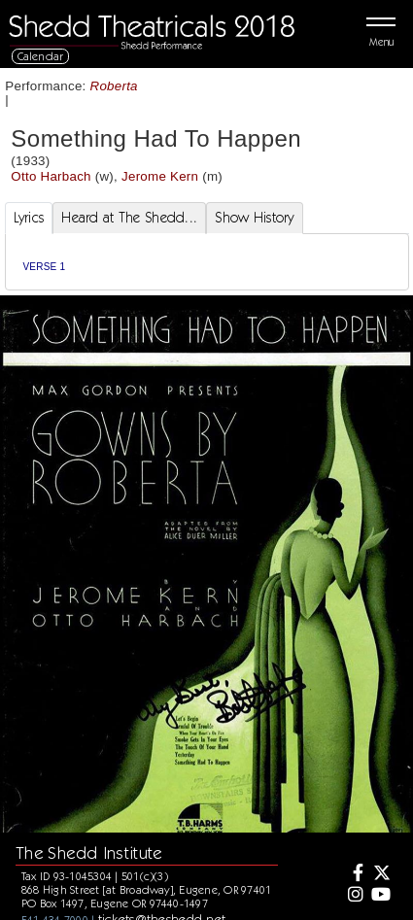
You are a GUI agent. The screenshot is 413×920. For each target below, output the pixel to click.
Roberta (114, 86)
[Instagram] (352, 895)
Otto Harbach (50, 176)
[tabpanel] (207, 262)
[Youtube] (381, 895)
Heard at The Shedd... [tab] (129, 217)
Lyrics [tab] (29, 217)
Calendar (40, 56)
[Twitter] (381, 874)
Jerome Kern (159, 176)
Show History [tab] (254, 217)
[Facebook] (352, 874)
